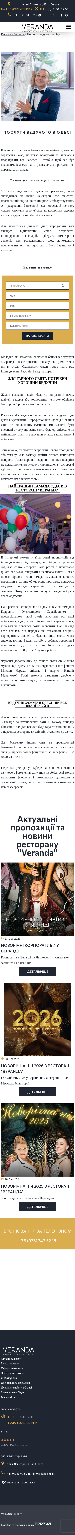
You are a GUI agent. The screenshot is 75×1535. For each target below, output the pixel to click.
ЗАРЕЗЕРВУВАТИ (37, 335)
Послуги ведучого (12, 1373)
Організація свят (11, 1358)
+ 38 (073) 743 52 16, (19, 1473)
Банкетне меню (10, 1363)
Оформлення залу (12, 1368)
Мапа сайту (8, 1397)
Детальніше (37, 971)
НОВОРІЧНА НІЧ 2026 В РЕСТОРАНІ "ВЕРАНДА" (35, 1068)
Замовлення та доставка (18, 1482)
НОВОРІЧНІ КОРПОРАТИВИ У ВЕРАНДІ (30, 948)
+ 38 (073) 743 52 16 (25, 15)
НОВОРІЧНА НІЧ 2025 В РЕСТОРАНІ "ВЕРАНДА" (35, 1189)
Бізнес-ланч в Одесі (13, 1392)
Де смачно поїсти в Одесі (16, 1387)
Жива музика (9, 1377)
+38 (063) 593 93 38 (43, 1473)
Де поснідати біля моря (15, 1382)
